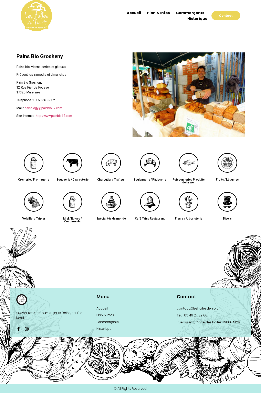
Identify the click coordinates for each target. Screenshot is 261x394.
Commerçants (185, 12)
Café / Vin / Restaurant (150, 218)
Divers (227, 218)
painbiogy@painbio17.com (43, 108)
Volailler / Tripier (33, 218)
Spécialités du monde (111, 218)
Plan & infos (153, 12)
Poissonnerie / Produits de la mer (189, 181)
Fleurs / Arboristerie (188, 218)
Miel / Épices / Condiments (72, 220)
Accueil (129, 12)
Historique (192, 18)
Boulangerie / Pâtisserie (150, 179)
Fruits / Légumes (227, 179)
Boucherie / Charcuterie (72, 179)
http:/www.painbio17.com (54, 116)
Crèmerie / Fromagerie (33, 179)
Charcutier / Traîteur (111, 179)
